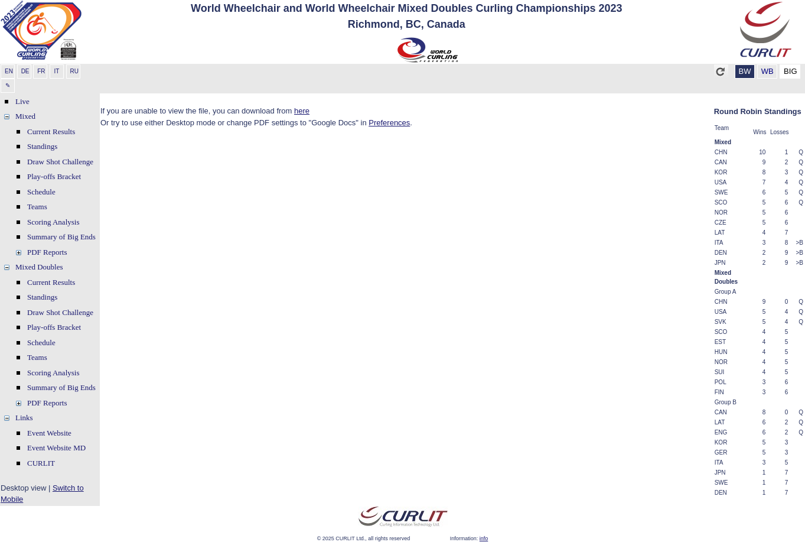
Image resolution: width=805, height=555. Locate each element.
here (301, 110)
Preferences (389, 122)
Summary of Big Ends (61, 236)
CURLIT (41, 463)
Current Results (51, 131)
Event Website (49, 433)
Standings (42, 146)
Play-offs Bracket (54, 176)
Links (24, 417)
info (484, 538)
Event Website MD (56, 447)
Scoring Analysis (53, 222)
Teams (37, 206)
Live (22, 101)
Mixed (25, 116)
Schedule (41, 191)
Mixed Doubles (39, 266)
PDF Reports (47, 252)
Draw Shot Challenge (60, 161)
